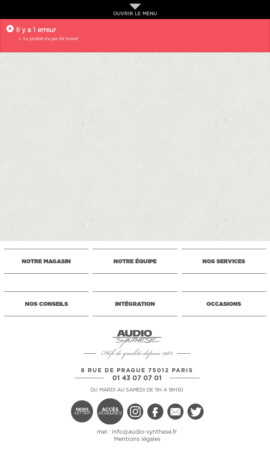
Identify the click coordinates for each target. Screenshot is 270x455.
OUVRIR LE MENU (135, 10)
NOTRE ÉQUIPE (135, 261)
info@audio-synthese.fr (144, 432)
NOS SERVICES (223, 261)
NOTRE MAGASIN (46, 261)
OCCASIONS (223, 304)
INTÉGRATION (135, 304)
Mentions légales (137, 439)
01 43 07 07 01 (137, 378)
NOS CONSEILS (46, 304)
